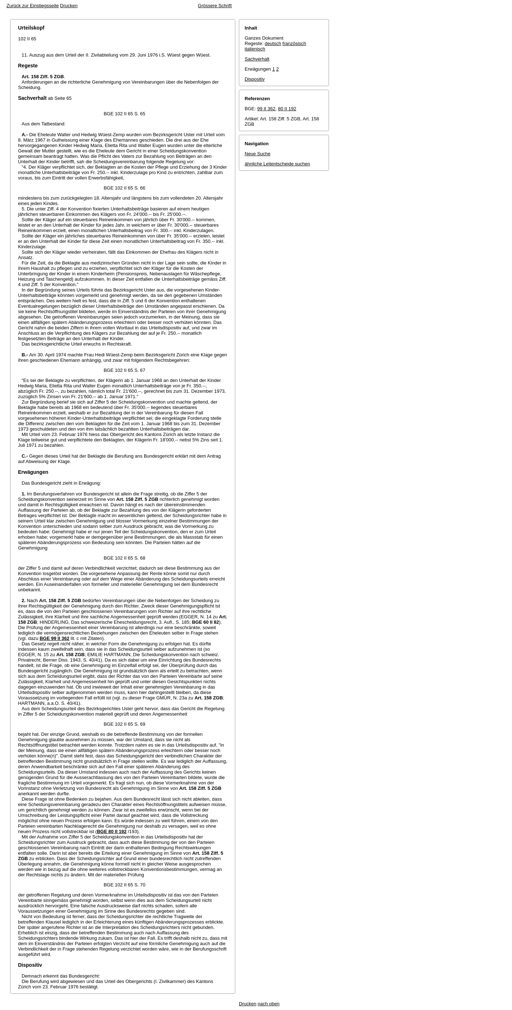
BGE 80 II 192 (111, 831)
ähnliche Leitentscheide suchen (277, 163)
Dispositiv (255, 79)
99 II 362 (266, 108)
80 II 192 (287, 108)
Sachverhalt (257, 59)
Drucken (68, 5)
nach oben (269, 1003)
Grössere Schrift (215, 5)
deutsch (273, 43)
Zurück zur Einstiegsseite (32, 5)
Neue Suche (258, 153)
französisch (294, 43)
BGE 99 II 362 (54, 638)
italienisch (255, 49)
